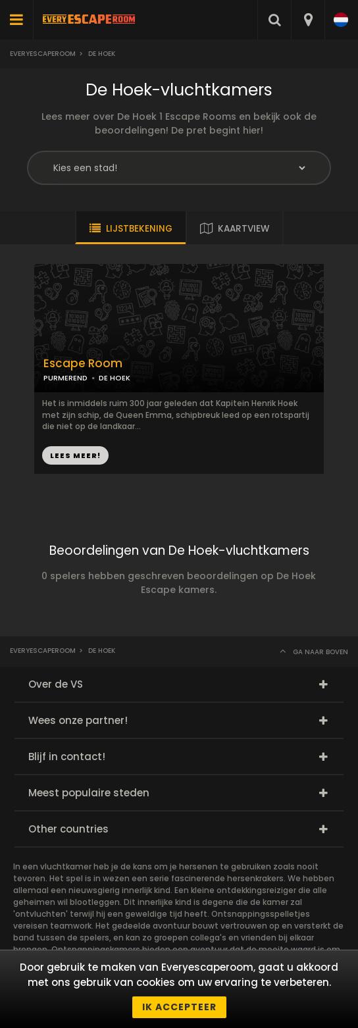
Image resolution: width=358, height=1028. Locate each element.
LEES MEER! (75, 455)
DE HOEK (114, 378)
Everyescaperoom (43, 54)
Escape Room (82, 364)
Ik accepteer (179, 1007)
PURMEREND (65, 378)
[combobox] (307, 19)
